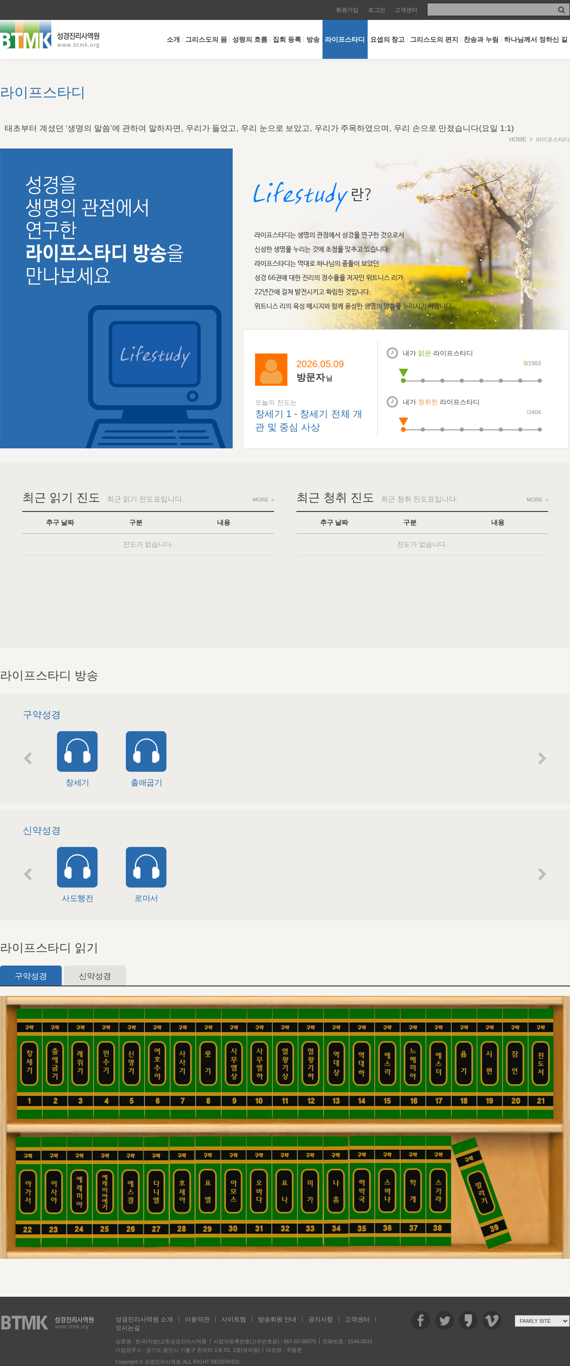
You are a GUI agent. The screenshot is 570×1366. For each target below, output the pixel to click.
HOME (517, 139)
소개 (173, 39)
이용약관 (197, 1319)
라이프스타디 (345, 39)
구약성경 (31, 976)
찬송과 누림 (481, 39)
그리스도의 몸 (206, 39)
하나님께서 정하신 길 (536, 39)
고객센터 (406, 10)
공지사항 (320, 1319)
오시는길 (127, 1327)
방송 (313, 39)
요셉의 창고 (387, 39)
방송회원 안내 (277, 1319)
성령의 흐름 (249, 39)
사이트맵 (233, 1319)
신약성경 (95, 976)
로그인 (376, 10)
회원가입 (347, 10)
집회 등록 (287, 39)
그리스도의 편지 (434, 39)
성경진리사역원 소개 (144, 1319)
